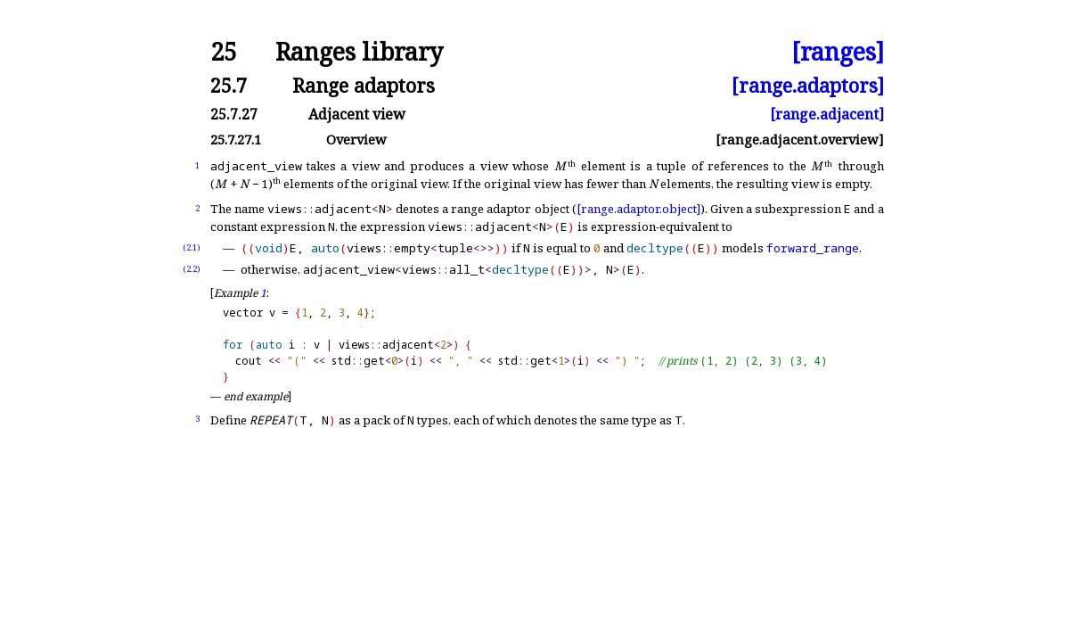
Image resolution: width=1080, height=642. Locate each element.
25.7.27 (234, 114)
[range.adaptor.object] (638, 209)
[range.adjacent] (827, 114)
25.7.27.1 (235, 139)
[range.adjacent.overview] (800, 139)
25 (223, 52)
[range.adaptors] (808, 85)
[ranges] (837, 52)
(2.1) (192, 247)
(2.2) (192, 269)
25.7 (228, 85)
